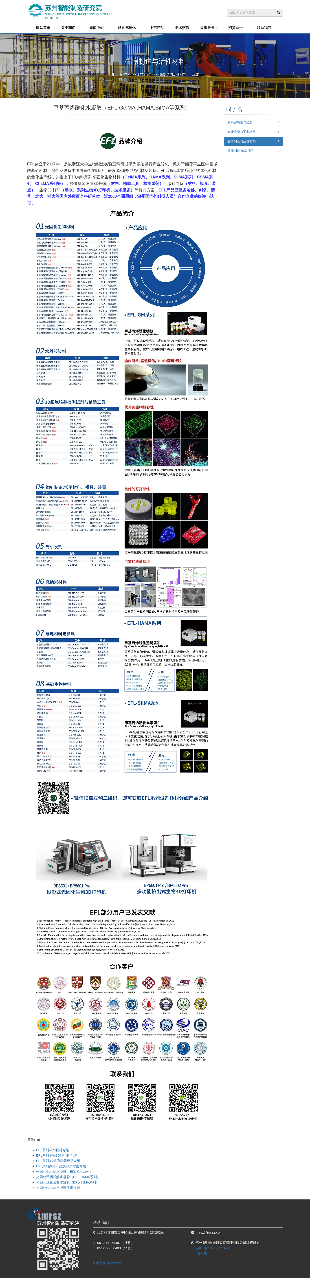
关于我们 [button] (70, 28)
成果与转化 (128, 28)
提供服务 (209, 28)
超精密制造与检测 (240, 122)
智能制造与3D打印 (240, 150)
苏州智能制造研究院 (86, 10)
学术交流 (182, 28)
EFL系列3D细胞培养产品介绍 (58, 1161)
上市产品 (157, 28)
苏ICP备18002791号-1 (212, 1248)
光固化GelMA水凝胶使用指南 (58, 1188)
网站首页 (43, 28)
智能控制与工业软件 (241, 132)
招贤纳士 (237, 28)
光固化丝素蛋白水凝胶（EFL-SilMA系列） (67, 1182)
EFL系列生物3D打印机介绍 (56, 1155)
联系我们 (264, 28)
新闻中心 (98, 28)
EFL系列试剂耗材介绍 (52, 1150)
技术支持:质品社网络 (107, 1263)
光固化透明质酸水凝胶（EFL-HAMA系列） (68, 1177)
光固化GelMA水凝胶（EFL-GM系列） (64, 1171)
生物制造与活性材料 (171, 74)
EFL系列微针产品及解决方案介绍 (61, 1166)
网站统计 (202, 1253)
